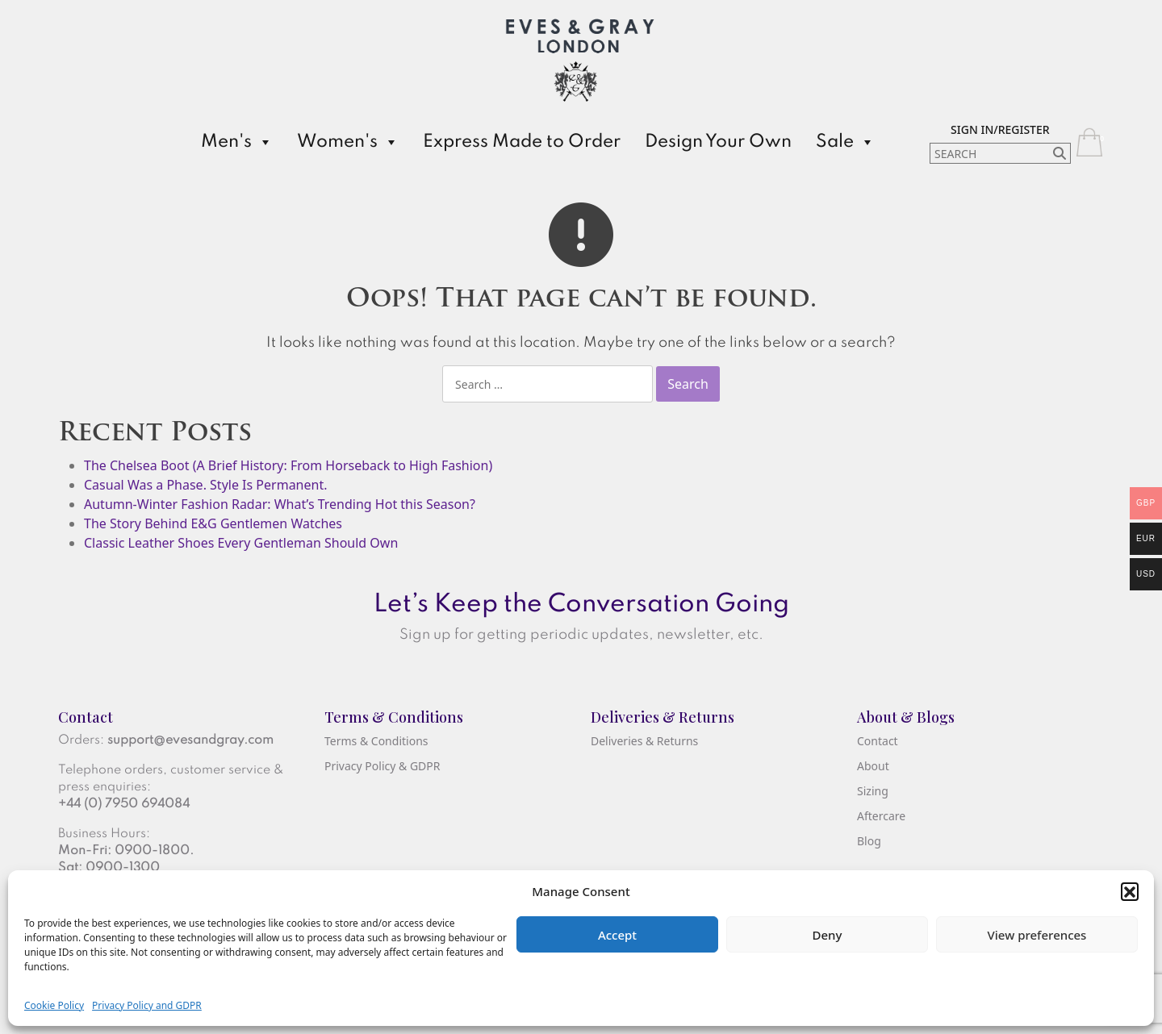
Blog (869, 840)
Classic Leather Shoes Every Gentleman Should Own (241, 543)
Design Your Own (718, 142)
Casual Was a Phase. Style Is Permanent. (205, 485)
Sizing (872, 790)
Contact (877, 740)
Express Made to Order (522, 142)
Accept (617, 935)
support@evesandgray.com (190, 740)
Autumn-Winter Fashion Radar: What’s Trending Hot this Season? (279, 504)
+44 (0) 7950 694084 (124, 804)
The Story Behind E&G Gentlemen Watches (213, 523)
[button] (1130, 891)
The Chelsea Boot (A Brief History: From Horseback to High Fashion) (288, 465)
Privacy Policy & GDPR (382, 765)
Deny (827, 935)
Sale (845, 142)
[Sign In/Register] (1000, 129)
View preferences (1037, 935)
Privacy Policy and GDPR (147, 1005)
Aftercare (881, 815)
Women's (348, 142)
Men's (237, 142)
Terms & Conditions (376, 740)
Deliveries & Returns (644, 740)
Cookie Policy (54, 1005)
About (873, 765)
